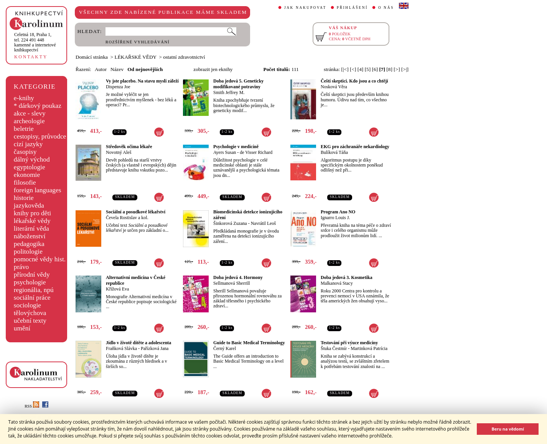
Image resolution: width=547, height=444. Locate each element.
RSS (32, 406)
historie (24, 197)
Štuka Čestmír (334, 348)
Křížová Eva (117, 289)
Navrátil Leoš (263, 223)
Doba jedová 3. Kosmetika (346, 277)
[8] (389, 69)
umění (22, 328)
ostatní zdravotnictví (184, 57)
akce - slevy (30, 113)
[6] (375, 69)
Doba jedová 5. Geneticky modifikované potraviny (238, 83)
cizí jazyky (28, 144)
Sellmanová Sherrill (231, 283)
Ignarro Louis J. (335, 217)
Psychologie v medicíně (236, 146)
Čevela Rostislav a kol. (127, 217)
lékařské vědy (32, 220)
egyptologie (29, 167)
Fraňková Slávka (121, 348)
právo (21, 267)
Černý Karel (224, 348)
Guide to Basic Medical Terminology (249, 342)
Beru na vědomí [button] (507, 429)
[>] (397, 69)
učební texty (30, 320)
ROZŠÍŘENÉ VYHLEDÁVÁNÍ (137, 42)
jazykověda (29, 205)
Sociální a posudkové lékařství (135, 212)
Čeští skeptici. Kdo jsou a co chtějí (354, 81)
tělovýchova (30, 313)
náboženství (30, 236)
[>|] (405, 69)
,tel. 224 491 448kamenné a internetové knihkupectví (35, 42)
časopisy (25, 151)
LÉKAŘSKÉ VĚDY (136, 57)
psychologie (30, 282)
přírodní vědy (32, 274)
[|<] (345, 69)
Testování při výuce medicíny (349, 342)
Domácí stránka (92, 57)
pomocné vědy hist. (40, 259)
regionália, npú (34, 290)
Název (117, 69)
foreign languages (37, 190)
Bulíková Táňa (334, 152)
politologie (28, 251)
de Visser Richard (256, 152)
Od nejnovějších (145, 69)
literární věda (31, 228)
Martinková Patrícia (369, 348)
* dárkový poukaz (37, 105)
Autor (101, 69)
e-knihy (24, 98)
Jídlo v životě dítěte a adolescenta (138, 342)
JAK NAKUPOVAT (305, 8)
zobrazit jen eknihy (212, 69)
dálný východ (32, 159)
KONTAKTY (31, 56)
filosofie (25, 182)
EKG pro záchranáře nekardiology (355, 146)
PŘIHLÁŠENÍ (352, 8)
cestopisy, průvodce (40, 136)
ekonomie (27, 174)
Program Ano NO (338, 212)
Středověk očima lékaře (129, 146)
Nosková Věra (334, 86)
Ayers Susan (224, 152)
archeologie (29, 121)
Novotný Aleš (118, 152)
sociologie (27, 305)
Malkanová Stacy (337, 283)
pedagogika (29, 244)
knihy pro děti (32, 213)
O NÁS (386, 8)
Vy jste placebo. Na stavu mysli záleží (142, 81)
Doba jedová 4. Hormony (238, 277)
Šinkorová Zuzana (230, 223)
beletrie (24, 128)
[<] (353, 69)
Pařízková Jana (154, 348)
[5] (368, 69)
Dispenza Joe (118, 86)
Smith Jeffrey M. (228, 92)
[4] (361, 69)
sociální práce (32, 297)
